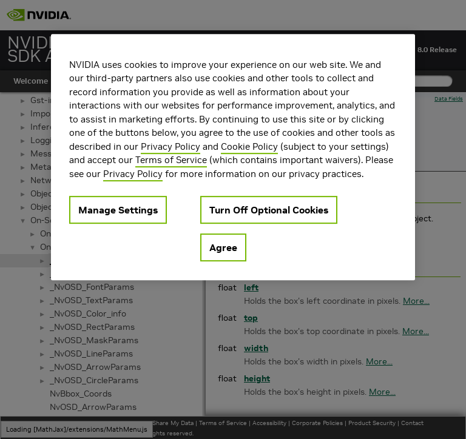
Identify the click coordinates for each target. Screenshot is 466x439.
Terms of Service (171, 160)
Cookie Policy (249, 146)
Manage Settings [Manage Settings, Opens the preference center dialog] (118, 210)
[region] (233, 157)
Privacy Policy (170, 146)
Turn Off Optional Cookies (268, 210)
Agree (223, 247)
